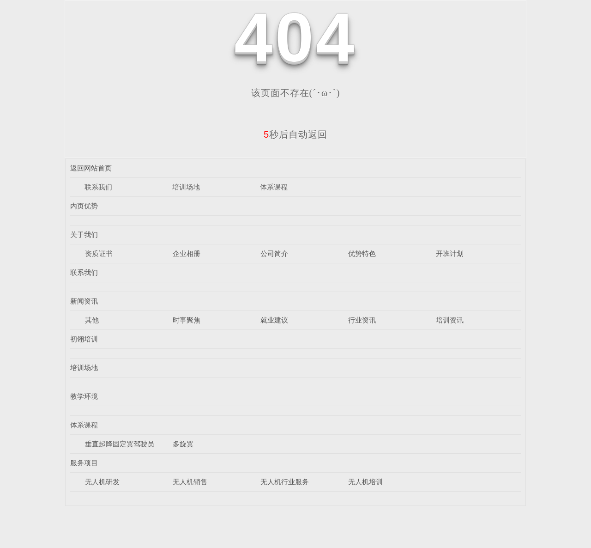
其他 (92, 320)
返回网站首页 (91, 168)
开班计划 (450, 253)
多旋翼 (183, 444)
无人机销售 (190, 482)
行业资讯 (362, 320)
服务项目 (84, 463)
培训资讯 (450, 320)
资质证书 (99, 253)
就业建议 (274, 320)
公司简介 (274, 253)
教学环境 (84, 396)
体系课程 (274, 187)
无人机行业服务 (284, 482)
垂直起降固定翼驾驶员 (119, 444)
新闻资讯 (84, 301)
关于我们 (84, 234)
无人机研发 (102, 482)
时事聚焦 (186, 320)
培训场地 (186, 187)
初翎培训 (84, 339)
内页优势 (84, 206)
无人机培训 (365, 482)
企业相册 (186, 253)
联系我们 (98, 187)
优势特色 (362, 253)
